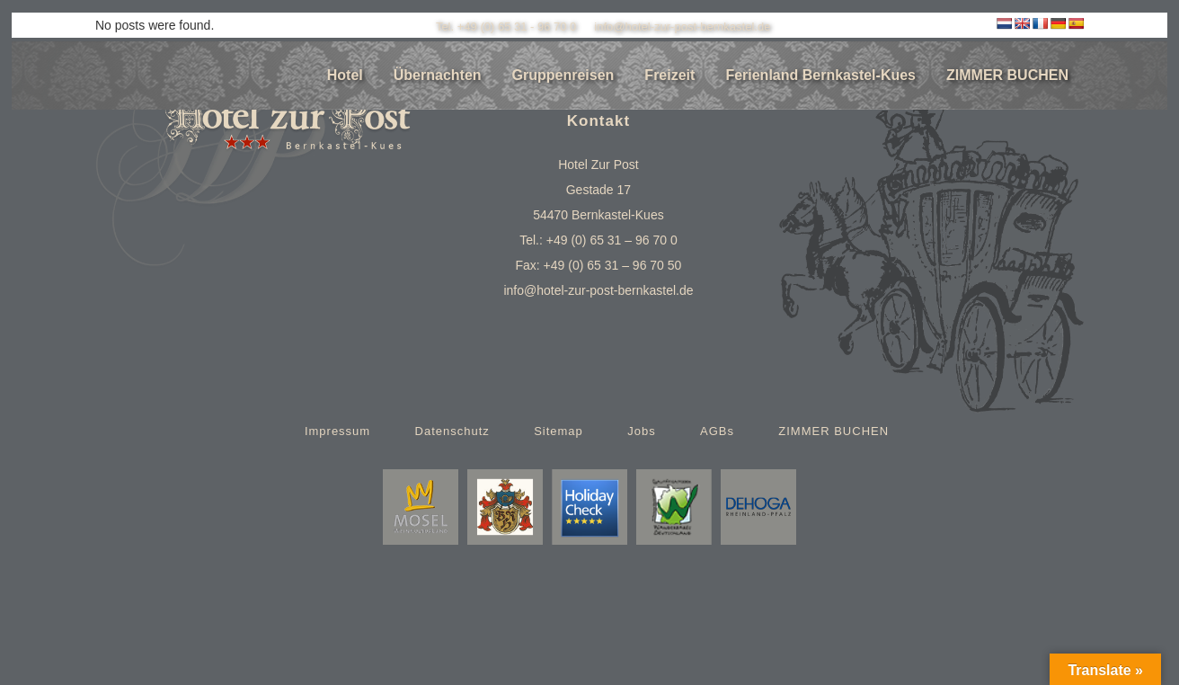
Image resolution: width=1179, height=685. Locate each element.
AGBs (717, 430)
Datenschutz (452, 430)
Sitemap (558, 430)
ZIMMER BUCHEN (833, 430)
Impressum (337, 430)
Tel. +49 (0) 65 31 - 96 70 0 (506, 26)
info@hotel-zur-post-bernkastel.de (682, 26)
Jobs (641, 430)
